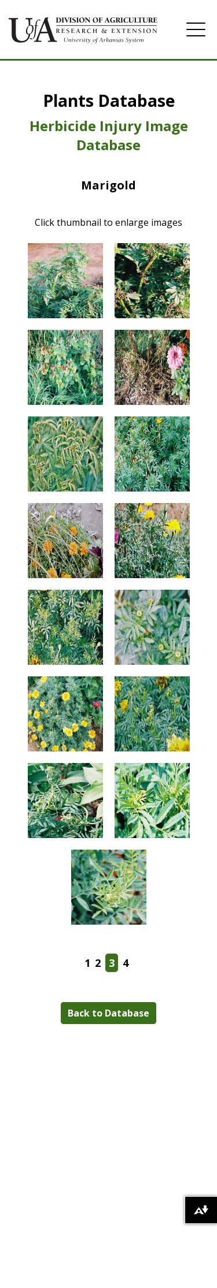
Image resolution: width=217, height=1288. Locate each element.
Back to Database (108, 1013)
